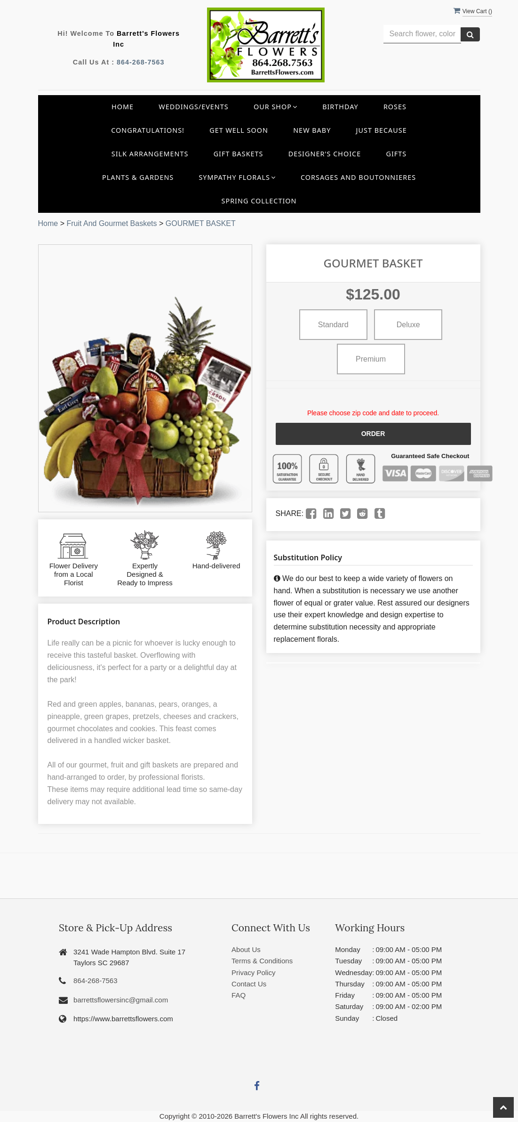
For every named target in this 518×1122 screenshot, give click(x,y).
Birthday (340, 106)
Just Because (381, 130)
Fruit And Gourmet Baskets (111, 223)
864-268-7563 (141, 62)
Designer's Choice (324, 153)
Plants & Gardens (138, 177)
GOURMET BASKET (201, 223)
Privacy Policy (253, 973)
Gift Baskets (238, 153)
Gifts (396, 153)
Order (373, 433)
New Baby (312, 130)
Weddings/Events (193, 106)
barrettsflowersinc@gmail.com (120, 1000)
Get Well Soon (238, 130)
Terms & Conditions (262, 961)
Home (123, 106)
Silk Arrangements (150, 153)
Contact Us (248, 984)
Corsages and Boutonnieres (358, 177)
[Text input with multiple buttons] (422, 34)
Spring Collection (259, 200)
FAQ (238, 995)
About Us (246, 949)
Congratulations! (147, 130)
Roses (394, 106)
